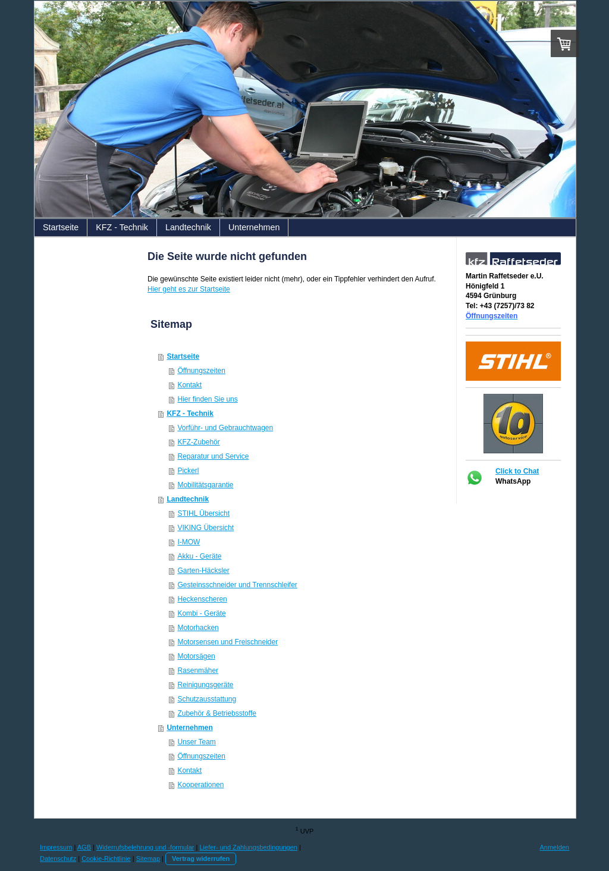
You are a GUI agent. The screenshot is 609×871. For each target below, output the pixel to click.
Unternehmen (189, 727)
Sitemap (148, 858)
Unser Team (196, 742)
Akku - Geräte (199, 556)
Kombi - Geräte (201, 613)
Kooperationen (200, 785)
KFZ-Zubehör (198, 442)
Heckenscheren (202, 599)
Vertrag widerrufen (201, 858)
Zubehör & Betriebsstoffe (216, 713)
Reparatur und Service (213, 456)
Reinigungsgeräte (205, 685)
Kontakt (189, 385)
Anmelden (554, 847)
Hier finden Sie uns (207, 399)
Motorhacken (197, 628)
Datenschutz (58, 858)
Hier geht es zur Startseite (188, 289)
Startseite (183, 356)
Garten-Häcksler (203, 570)
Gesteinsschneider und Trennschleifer (237, 585)
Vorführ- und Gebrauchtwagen (225, 428)
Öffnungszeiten (201, 370)
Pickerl (188, 470)
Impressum (56, 847)
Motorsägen (196, 656)
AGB (84, 847)
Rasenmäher (197, 670)
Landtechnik (188, 499)
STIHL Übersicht (203, 513)
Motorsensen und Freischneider (227, 642)
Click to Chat (517, 471)
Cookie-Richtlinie (106, 858)
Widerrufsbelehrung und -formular (145, 847)
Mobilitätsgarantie (205, 485)
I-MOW (188, 542)
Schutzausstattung (206, 699)
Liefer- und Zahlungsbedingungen (248, 847)
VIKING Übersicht (205, 528)
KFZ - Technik (190, 413)
